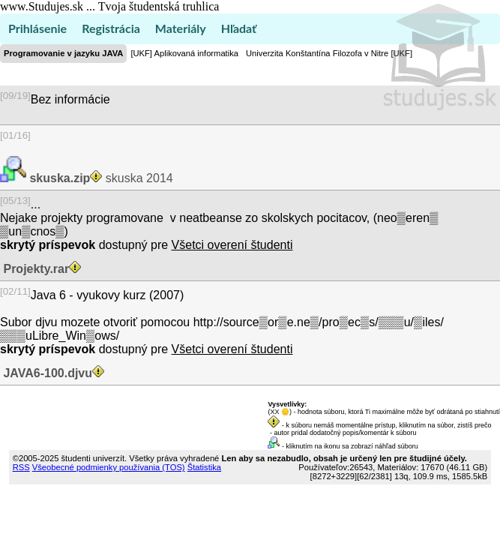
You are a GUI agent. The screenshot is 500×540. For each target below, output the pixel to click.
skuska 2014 (99, 178)
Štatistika (204, 467)
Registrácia (111, 28)
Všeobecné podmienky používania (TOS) (108, 467)
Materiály (180, 28)
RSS (21, 467)
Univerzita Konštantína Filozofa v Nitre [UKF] (329, 53)
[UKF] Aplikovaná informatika (184, 53)
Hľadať (238, 28)
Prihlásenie (37, 28)
